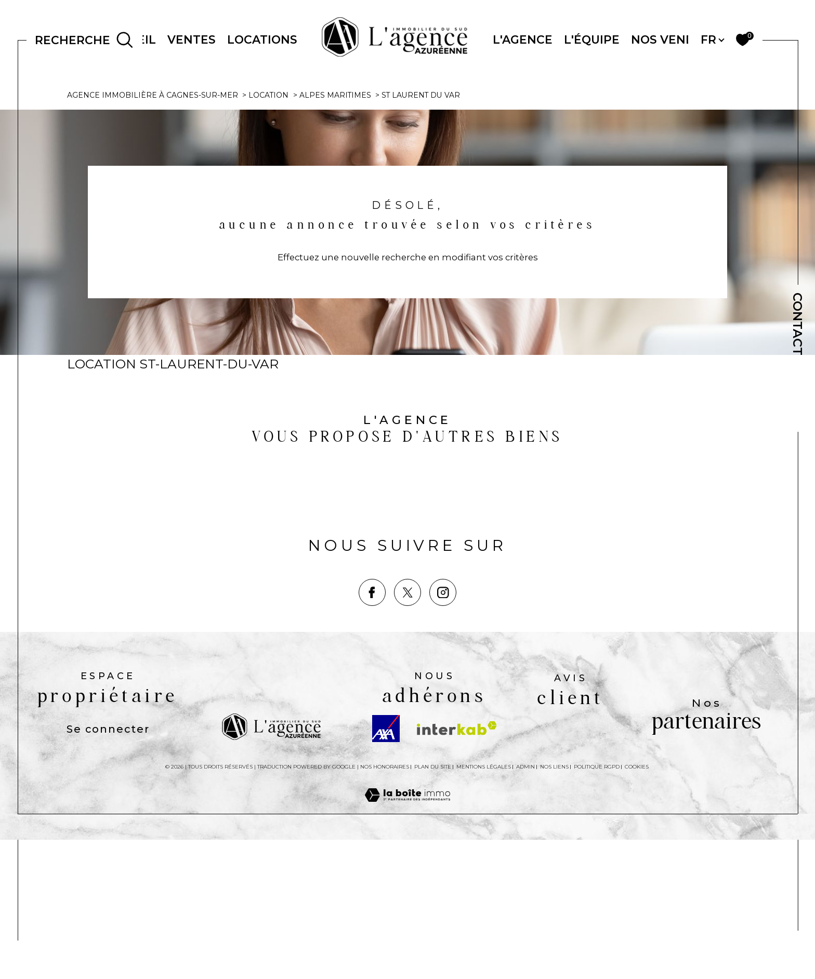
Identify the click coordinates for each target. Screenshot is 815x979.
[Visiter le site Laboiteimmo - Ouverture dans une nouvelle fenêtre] (407, 947)
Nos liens (554, 906)
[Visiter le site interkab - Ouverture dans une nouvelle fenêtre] (457, 868)
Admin (525, 906)
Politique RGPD (597, 906)
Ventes (191, 39)
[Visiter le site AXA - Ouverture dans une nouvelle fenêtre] (386, 867)
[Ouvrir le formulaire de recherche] (84, 40)
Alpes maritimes (336, 232)
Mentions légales (483, 906)
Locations (262, 39)
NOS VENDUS (671, 39)
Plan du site (432, 906)
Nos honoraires (384, 906)
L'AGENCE (523, 39)
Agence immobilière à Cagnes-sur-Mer (152, 232)
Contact (797, 324)
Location (268, 232)
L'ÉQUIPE (592, 39)
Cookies (637, 906)
